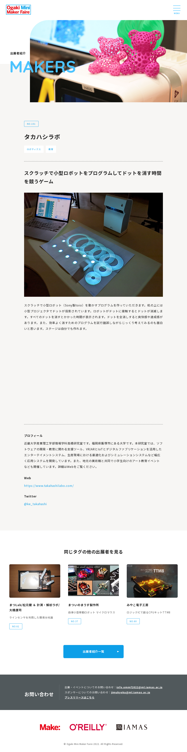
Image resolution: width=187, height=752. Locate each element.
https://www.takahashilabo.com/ (49, 485)
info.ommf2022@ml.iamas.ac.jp (140, 687)
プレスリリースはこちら (80, 697)
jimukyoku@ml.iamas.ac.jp (130, 692)
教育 (51, 149)
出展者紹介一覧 (93, 651)
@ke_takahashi (35, 504)
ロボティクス (34, 149)
